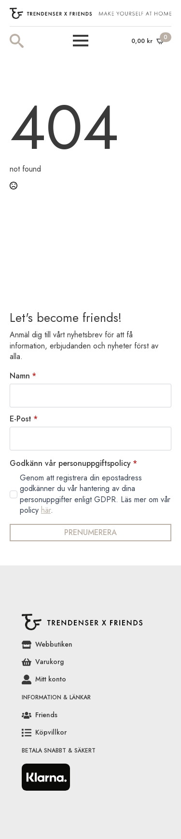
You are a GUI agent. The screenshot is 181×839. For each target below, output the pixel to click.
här (46, 510)
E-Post (24, 419)
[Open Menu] (80, 40)
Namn (23, 376)
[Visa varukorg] (148, 40)
